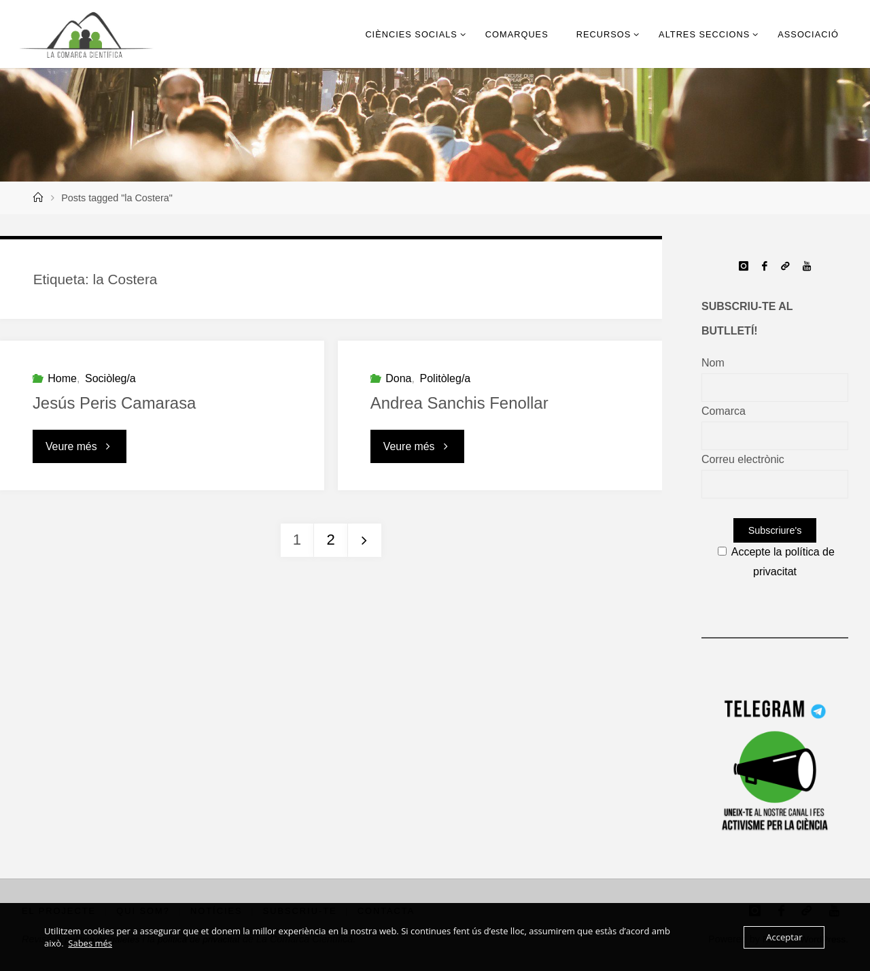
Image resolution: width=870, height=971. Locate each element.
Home (62, 378)
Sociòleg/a (110, 378)
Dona (398, 378)
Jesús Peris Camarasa (114, 403)
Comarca (723, 411)
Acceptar (784, 937)
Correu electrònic (742, 459)
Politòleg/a (445, 378)
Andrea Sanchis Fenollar (459, 403)
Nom (713, 363)
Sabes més (90, 943)
